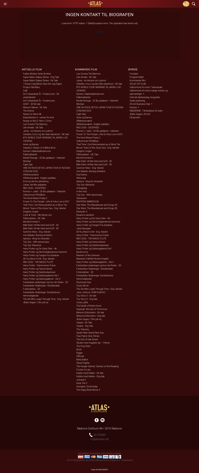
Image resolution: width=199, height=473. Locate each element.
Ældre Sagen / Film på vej (35, 302)
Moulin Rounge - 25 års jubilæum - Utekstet (44, 157)
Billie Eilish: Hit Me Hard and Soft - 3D (41, 228)
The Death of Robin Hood (88, 305)
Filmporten (135, 117)
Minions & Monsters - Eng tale (90, 316)
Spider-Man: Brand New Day (90, 332)
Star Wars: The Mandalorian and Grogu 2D (96, 205)
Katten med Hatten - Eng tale (90, 376)
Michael (27, 161)
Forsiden (134, 73)
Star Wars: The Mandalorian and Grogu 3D (96, 208)
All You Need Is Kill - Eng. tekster (39, 258)
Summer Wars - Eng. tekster (37, 231)
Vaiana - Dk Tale (84, 322)
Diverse (133, 107)
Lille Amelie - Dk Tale (33, 127)
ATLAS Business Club (140, 104)
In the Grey (81, 191)
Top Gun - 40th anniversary (36, 242)
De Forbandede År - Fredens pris (39, 100)
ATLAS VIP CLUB (138, 84)
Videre (99, 32)
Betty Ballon (82, 359)
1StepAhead (126, 460)
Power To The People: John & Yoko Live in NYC (46, 201)
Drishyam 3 (81, 211)
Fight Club (28, 164)
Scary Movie (82, 285)
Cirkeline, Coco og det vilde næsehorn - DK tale (46, 134)
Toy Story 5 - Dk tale (86, 295)
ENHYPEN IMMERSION (87, 201)
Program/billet (137, 77)
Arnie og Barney (31, 144)
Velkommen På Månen (34, 194)
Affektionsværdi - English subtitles (39, 178)
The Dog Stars (83, 346)
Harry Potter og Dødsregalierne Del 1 (41, 275)
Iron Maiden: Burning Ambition (37, 235)
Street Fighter (83, 363)
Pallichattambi (30, 154)
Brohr (79, 349)
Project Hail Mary (31, 87)
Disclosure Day (83, 282)
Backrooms (82, 252)
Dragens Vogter (31, 211)
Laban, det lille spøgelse (35, 184)
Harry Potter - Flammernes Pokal (39, 265)
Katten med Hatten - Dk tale (89, 373)
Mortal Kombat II (31, 221)
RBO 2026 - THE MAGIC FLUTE (38, 262)
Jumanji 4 (81, 379)
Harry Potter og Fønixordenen (37, 268)
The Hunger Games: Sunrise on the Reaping (97, 366)
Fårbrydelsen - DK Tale (34, 218)
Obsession (81, 198)
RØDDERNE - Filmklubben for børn (146, 110)
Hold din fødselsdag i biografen (145, 97)
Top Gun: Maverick (32, 245)
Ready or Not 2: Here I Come (37, 121)
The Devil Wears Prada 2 (35, 198)
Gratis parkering (137, 100)
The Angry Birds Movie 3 (88, 390)
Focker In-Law (83, 369)
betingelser (95, 453)
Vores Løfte (82, 302)
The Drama (28, 110)
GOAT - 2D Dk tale (32, 104)
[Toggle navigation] (5, 3)
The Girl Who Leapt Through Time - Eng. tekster (46, 299)
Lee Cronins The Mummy (35, 124)
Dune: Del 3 (81, 383)
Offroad (80, 356)
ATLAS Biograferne (95, 4)
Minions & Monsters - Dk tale (90, 312)
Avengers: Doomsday (87, 386)
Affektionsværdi (31, 174)
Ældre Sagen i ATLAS (140, 114)
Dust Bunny (81, 174)
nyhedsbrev (83, 453)
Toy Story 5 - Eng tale (86, 299)
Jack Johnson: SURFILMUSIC (90, 292)
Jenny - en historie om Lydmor (38, 131)
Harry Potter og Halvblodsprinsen (39, 272)
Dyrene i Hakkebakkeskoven (37, 151)
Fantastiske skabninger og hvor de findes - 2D (45, 282)
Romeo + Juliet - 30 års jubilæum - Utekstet (44, 191)
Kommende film (137, 80)
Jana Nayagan (83, 228)
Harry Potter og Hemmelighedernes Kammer (45, 252)
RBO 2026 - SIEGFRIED (34, 188)
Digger (79, 353)
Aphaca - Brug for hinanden (36, 238)
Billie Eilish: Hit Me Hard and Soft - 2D (41, 225)
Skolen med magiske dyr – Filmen (93, 342)
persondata (107, 453)
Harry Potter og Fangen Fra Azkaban (41, 255)
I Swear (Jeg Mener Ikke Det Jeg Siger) (42, 84)
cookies (117, 453)
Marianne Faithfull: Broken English (92, 258)
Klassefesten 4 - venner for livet (38, 117)
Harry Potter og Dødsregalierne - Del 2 (41, 279)
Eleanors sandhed (85, 215)
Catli (25, 90)
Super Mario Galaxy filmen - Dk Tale (40, 80)
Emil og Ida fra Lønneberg (35, 181)
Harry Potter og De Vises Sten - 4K (40, 248)
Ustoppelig (81, 188)
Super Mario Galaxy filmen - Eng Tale (41, 77)
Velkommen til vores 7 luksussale (146, 87)
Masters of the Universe (88, 255)
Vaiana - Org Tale (84, 326)
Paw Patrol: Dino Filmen (88, 336)
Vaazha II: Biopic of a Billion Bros (39, 147)
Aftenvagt (81, 178)
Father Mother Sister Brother (37, 73)
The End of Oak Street (87, 339)
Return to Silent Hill (32, 114)
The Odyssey (82, 329)
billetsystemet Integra (106, 460)
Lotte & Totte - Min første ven (37, 215)
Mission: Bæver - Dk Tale (35, 107)
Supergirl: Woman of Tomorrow (91, 309)
